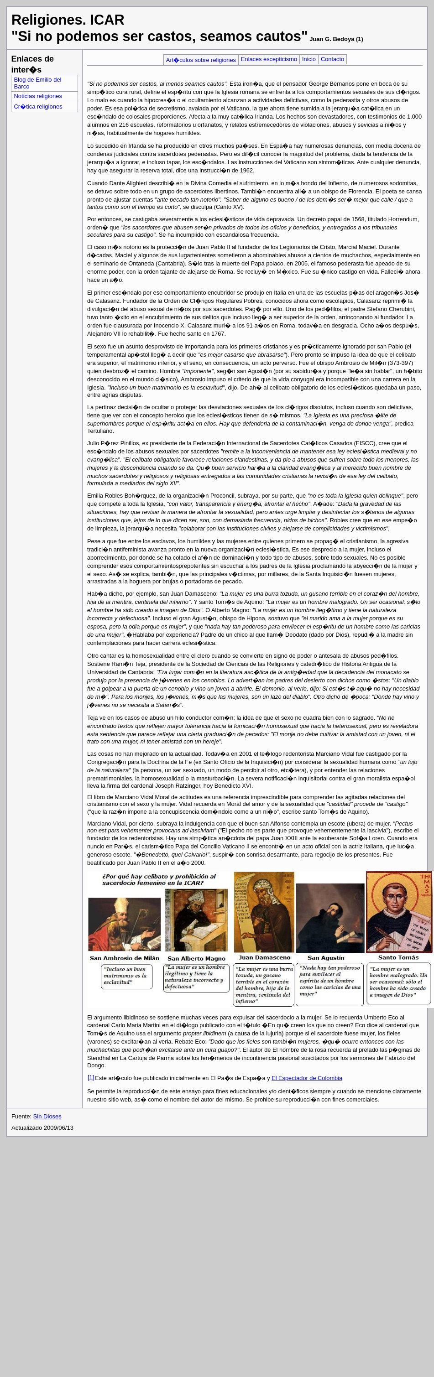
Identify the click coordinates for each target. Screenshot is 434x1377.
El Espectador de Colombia (307, 1078)
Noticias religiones (38, 96)
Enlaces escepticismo (269, 59)
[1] (91, 1077)
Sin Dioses (47, 1116)
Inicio (309, 59)
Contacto (332, 59)
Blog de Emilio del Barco (37, 83)
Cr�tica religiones (38, 106)
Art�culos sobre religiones (201, 60)
